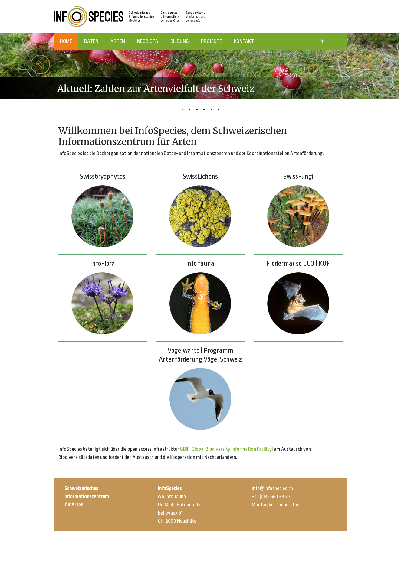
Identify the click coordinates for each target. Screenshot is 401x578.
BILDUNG (179, 41)
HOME (66, 41)
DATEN (91, 41)
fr (322, 41)
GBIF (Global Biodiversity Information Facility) (226, 449)
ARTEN (117, 41)
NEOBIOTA (147, 41)
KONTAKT (244, 41)
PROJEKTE (211, 41)
